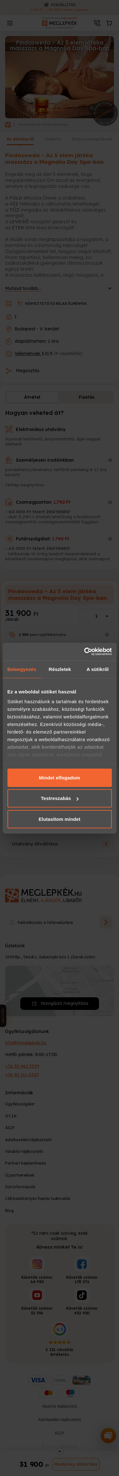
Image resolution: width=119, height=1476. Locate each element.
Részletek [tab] (60, 669)
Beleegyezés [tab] (21, 669)
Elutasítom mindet (60, 818)
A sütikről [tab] (98, 669)
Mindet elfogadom (59, 777)
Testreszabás (60, 798)
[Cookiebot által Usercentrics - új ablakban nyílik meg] (85, 652)
